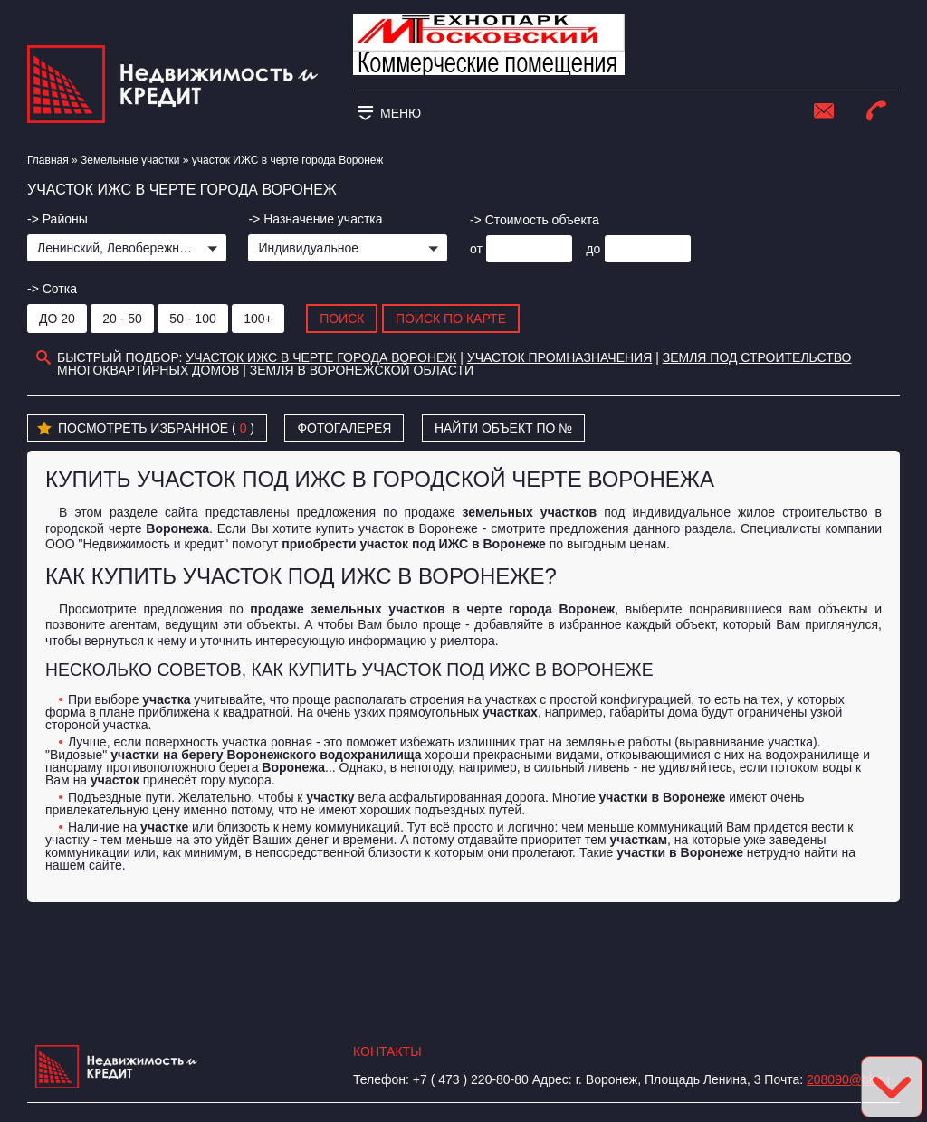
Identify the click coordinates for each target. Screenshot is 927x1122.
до (593, 249)
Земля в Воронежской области (361, 370)
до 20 (57, 318)
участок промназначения (559, 357)
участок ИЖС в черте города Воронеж (321, 357)
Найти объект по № (504, 428)
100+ (258, 318)
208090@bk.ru (848, 1079)
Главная (48, 160)
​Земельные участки (130, 160)
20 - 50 (122, 318)
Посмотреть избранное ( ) (145, 429)
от (476, 249)
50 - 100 (192, 318)
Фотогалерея (344, 428)
